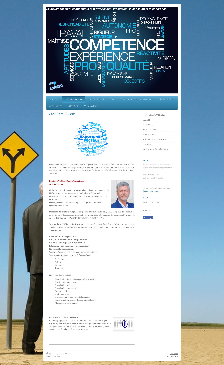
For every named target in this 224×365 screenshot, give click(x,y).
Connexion (174, 354)
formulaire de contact (151, 191)
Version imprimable (55, 354)
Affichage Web (172, 356)
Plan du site (69, 354)
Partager (148, 218)
